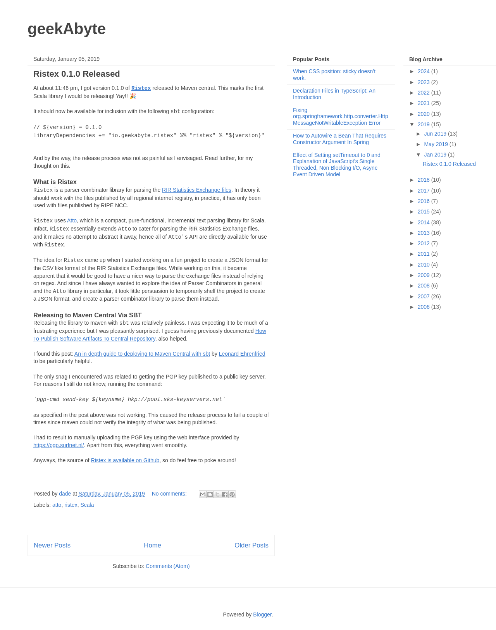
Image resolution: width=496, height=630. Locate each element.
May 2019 (436, 144)
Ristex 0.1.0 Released (76, 74)
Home (152, 545)
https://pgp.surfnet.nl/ (58, 445)
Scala (87, 505)
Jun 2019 (436, 134)
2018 (424, 180)
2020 (424, 114)
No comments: (170, 494)
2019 (424, 124)
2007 (424, 296)
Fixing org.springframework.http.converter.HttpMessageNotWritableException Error (340, 116)
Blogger (262, 614)
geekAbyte (67, 28)
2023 (424, 82)
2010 (424, 265)
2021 (424, 103)
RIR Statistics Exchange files (196, 190)
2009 (424, 275)
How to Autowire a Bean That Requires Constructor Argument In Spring (339, 139)
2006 (424, 307)
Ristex (141, 88)
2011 (424, 254)
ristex (70, 505)
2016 (424, 201)
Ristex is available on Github (125, 460)
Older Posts (251, 545)
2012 (424, 243)
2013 (424, 233)
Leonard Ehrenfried (242, 354)
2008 (424, 285)
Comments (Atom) (168, 566)
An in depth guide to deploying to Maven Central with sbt (142, 354)
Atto (72, 220)
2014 (424, 222)
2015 (424, 211)
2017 (424, 191)
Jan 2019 (436, 154)
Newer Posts (52, 545)
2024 (424, 71)
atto (56, 505)
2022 (424, 93)
